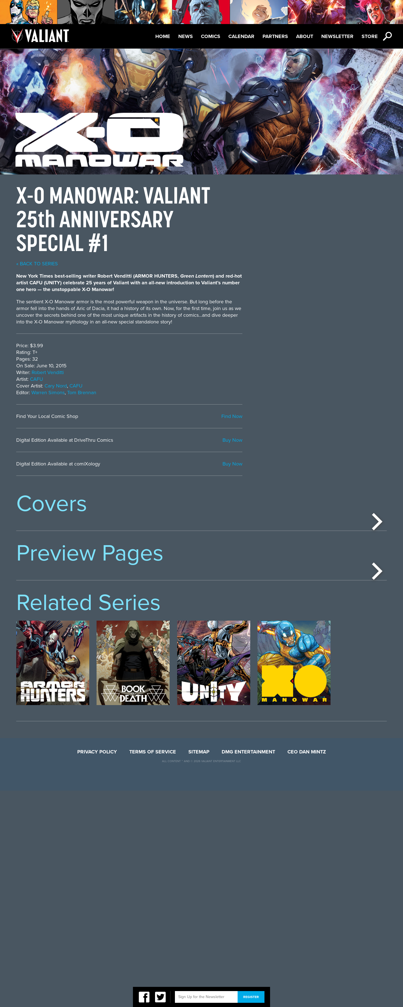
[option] (52, 574)
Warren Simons (192, 392)
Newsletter (337, 36)
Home (162, 36)
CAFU (181, 379)
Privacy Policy (97, 968)
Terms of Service (152, 968)
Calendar (241, 36)
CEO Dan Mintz (306, 968)
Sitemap (198, 968)
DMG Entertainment (248, 968)
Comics (210, 36)
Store (370, 36)
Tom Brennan (226, 392)
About (304, 36)
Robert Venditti (192, 372)
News (185, 36)
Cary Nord (200, 386)
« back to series (181, 264)
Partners (275, 36)
